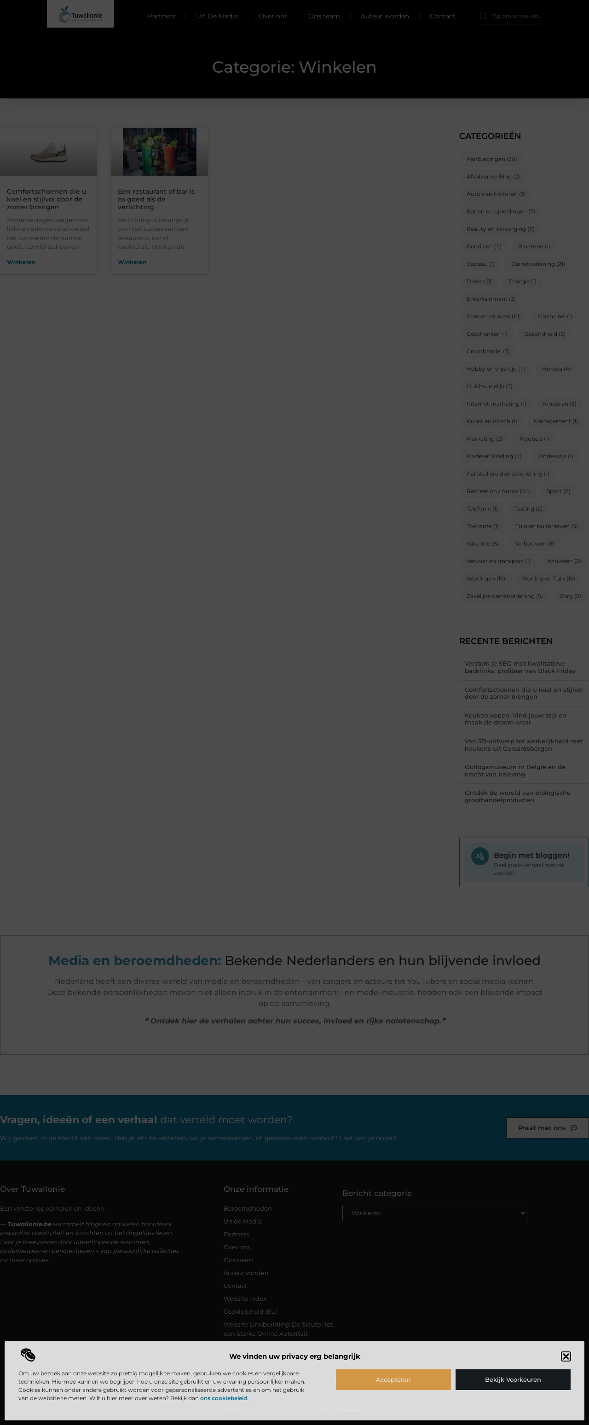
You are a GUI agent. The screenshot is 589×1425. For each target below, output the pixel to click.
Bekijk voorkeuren (513, 1379)
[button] (566, 1356)
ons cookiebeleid (223, 1398)
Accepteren (393, 1379)
